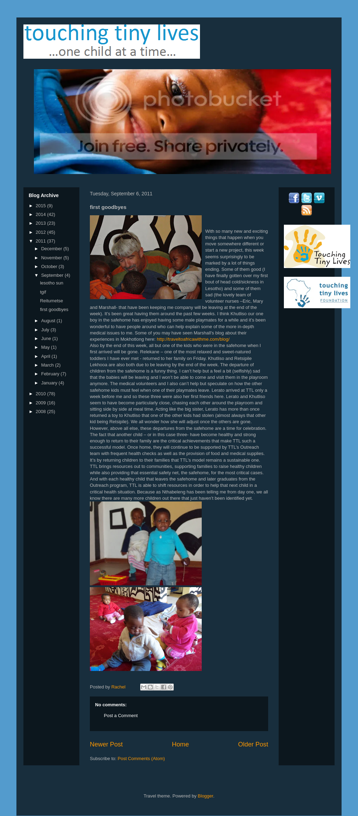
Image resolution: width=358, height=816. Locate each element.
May (46, 347)
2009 (41, 402)
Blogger (205, 796)
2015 (41, 205)
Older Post (253, 744)
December (52, 248)
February (51, 373)
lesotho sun (51, 283)
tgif (43, 292)
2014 (41, 214)
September (53, 275)
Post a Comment (121, 715)
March (48, 365)
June (46, 338)
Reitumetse (51, 300)
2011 (41, 241)
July (46, 329)
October (50, 266)
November (52, 257)
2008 (41, 411)
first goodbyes (54, 309)
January (50, 382)
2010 (41, 393)
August (49, 320)
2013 (41, 223)
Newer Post (106, 744)
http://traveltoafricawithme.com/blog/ (193, 339)
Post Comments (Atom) (141, 758)
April (46, 356)
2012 (41, 232)
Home (180, 744)
